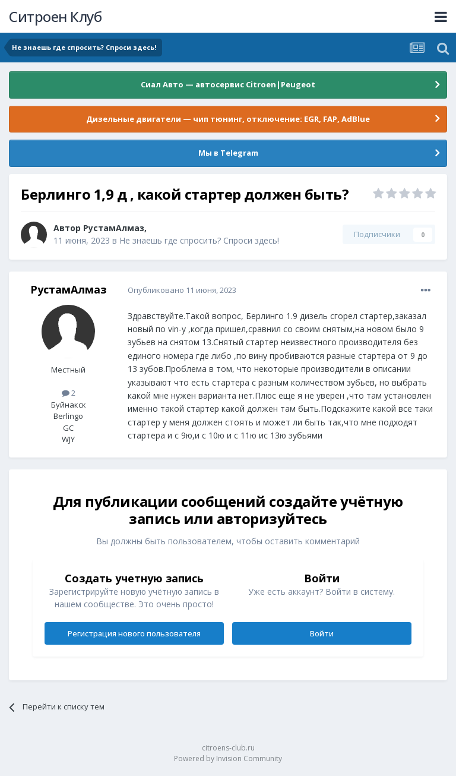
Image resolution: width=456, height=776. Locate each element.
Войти (322, 633)
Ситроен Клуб (55, 16)
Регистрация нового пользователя (134, 633)
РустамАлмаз (113, 228)
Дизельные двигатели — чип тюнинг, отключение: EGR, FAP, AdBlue (228, 118)
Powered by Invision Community (228, 758)
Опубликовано (182, 290)
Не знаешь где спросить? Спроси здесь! (199, 240)
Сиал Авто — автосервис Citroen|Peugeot (228, 84)
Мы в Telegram (228, 152)
